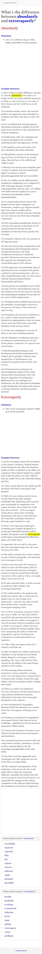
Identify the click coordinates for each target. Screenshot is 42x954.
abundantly (27, 17)
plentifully (9, 882)
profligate (9, 935)
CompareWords (10, 2)
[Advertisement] (20, 65)
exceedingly (10, 843)
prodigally (9, 900)
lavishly (8, 896)
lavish (7, 916)
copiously (9, 851)
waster (7, 932)
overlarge (9, 904)
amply (7, 875)
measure (8, 867)
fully (7, 855)
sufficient (9, 871)
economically (10, 908)
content (8, 863)
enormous (9, 847)
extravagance (10, 928)
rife (6, 859)
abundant (9, 878)
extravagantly (21, 21)
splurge (8, 924)
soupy (7, 920)
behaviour (9, 912)
